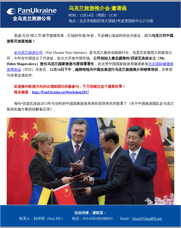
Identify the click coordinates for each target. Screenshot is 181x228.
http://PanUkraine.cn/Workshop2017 (60, 92)
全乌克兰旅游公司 (28, 53)
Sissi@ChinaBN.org (147, 219)
